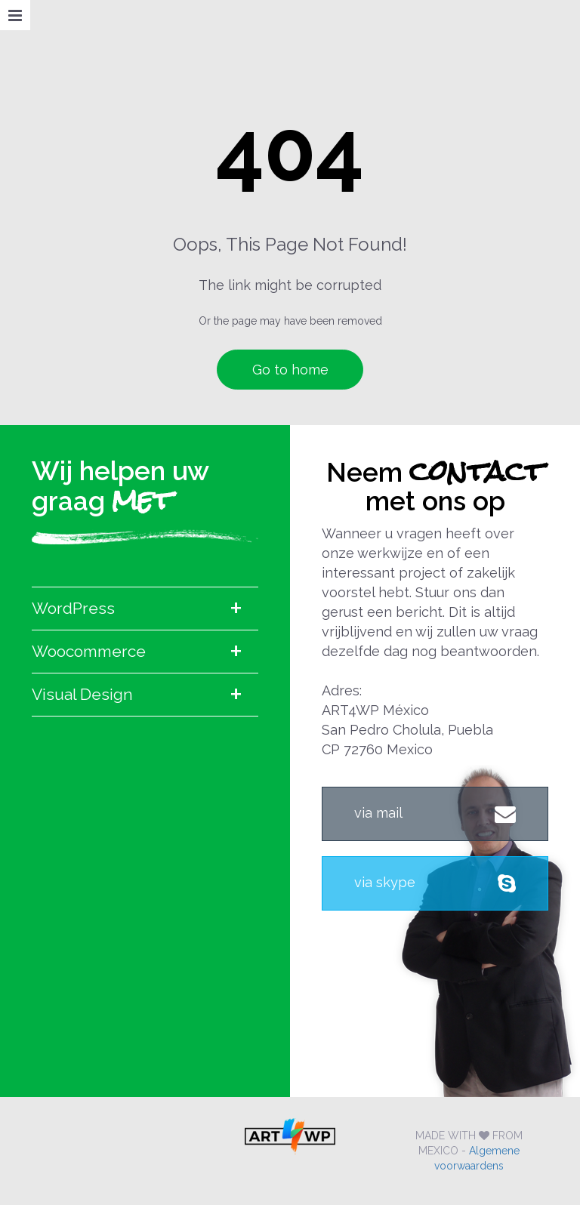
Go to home (290, 370)
